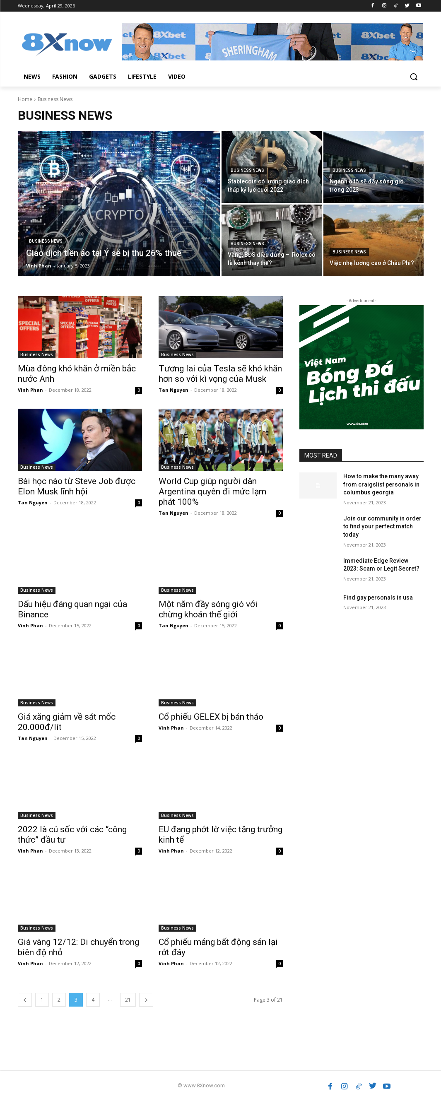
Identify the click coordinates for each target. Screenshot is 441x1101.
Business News (46, 241)
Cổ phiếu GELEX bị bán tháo (211, 717)
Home (25, 99)
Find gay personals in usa (378, 597)
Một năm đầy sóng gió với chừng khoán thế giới (208, 609)
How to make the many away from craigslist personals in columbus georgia (381, 484)
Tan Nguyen (173, 390)
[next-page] (146, 1000)
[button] (414, 77)
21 (128, 999)
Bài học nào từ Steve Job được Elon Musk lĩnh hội (76, 486)
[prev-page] (25, 1000)
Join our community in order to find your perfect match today (382, 526)
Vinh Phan (30, 390)
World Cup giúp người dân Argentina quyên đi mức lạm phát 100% (212, 491)
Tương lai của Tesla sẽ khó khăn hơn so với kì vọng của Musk (220, 374)
